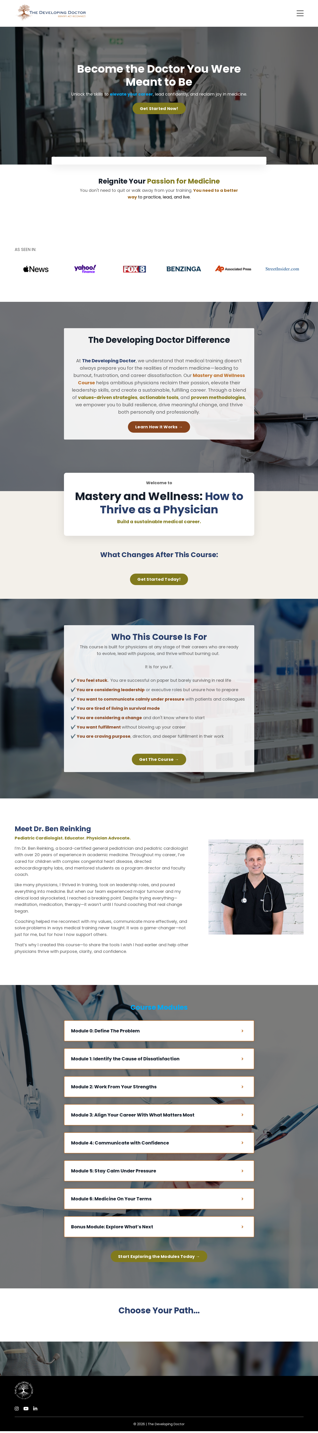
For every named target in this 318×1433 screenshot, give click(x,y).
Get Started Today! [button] (159, 580)
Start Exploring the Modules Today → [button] (159, 1258)
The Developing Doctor (166, 1425)
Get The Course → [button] (159, 760)
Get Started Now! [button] (159, 108)
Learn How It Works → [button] (159, 427)
